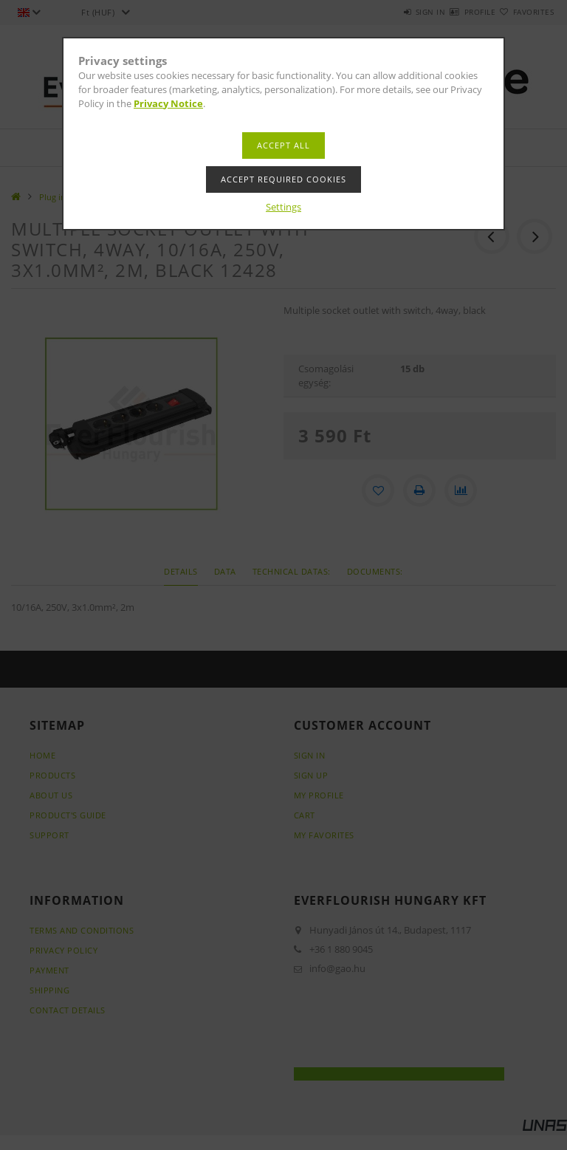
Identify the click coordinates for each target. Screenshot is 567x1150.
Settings (283, 206)
